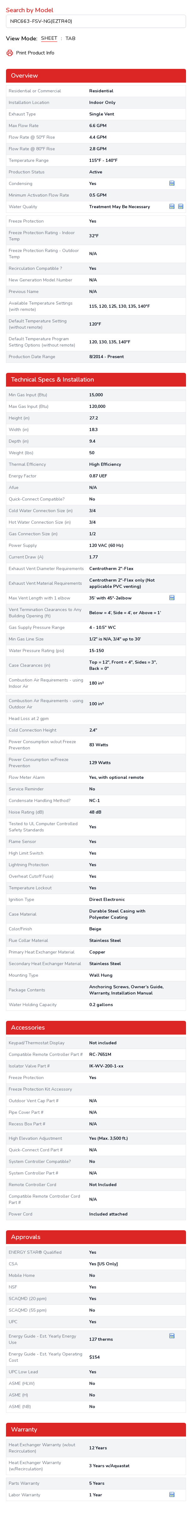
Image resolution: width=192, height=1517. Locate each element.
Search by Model (29, 10)
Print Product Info (30, 53)
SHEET (49, 38)
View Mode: (21, 38)
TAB (70, 38)
